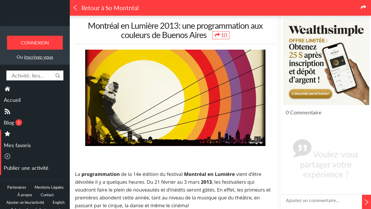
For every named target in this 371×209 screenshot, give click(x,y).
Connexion (35, 42)
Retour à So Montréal (105, 7)
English (59, 202)
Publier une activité (26, 168)
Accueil (12, 100)
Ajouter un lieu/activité (25, 202)
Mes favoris (17, 145)
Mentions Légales (49, 187)
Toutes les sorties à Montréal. (35, 17)
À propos (24, 195)
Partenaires (16, 187)
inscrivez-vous (38, 57)
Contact (47, 195)
